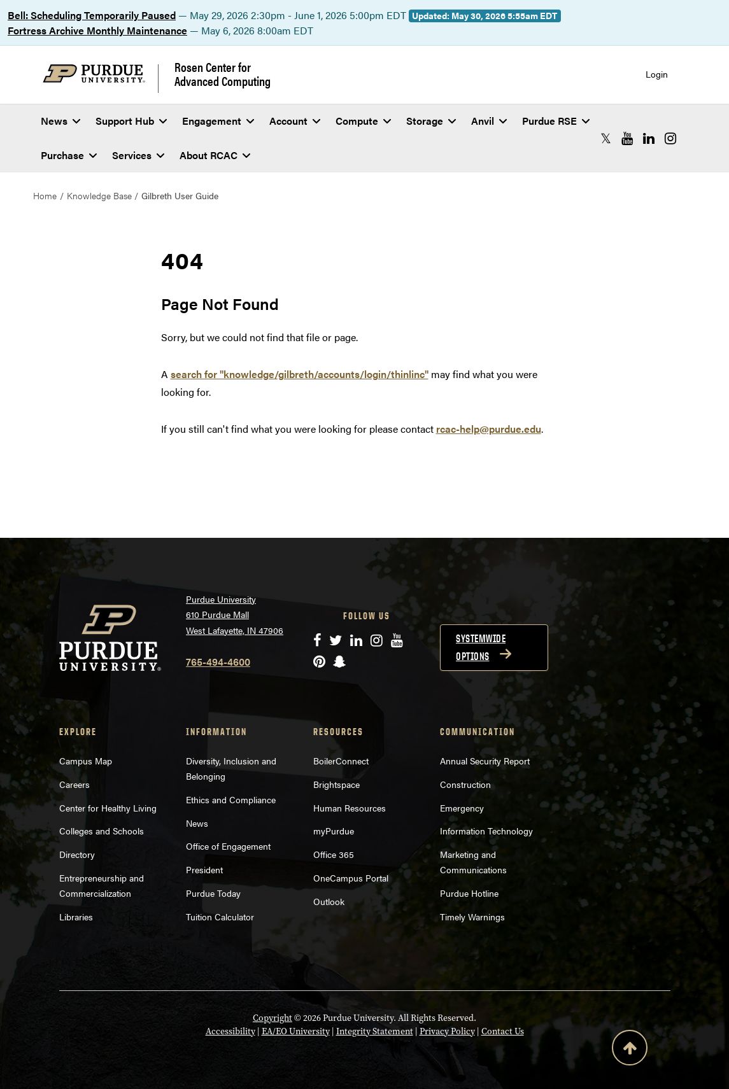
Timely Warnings (472, 916)
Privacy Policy (447, 1031)
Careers (74, 784)
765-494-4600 (218, 661)
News (60, 120)
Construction (465, 784)
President (204, 869)
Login (657, 74)
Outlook (328, 901)
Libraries (76, 916)
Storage (431, 120)
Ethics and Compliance (231, 799)
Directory (77, 854)
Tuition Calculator (220, 916)
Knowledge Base (99, 195)
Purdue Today (213, 893)
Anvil (489, 120)
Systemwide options (481, 647)
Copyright (272, 1018)
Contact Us (502, 1031)
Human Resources (349, 807)
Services (138, 155)
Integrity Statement (374, 1031)
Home (45, 195)
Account (294, 120)
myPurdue (333, 830)
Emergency (462, 807)
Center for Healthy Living (108, 807)
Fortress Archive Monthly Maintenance (97, 30)
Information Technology (486, 830)
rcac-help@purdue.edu (488, 428)
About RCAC (215, 155)
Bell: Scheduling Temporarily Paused (92, 15)
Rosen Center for (222, 74)
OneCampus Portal (350, 877)
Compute (363, 120)
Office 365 (333, 854)
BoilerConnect (341, 760)
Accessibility (230, 1031)
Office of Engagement (228, 846)
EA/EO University (296, 1031)
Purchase (69, 155)
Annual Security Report (485, 760)
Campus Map (85, 760)
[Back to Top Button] (630, 1050)
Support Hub (131, 120)
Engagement (218, 120)
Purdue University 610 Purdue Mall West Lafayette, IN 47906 (234, 614)
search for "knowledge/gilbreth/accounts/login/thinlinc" (299, 374)
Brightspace (336, 784)
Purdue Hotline (469, 893)
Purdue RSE (556, 120)
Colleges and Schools (101, 830)
